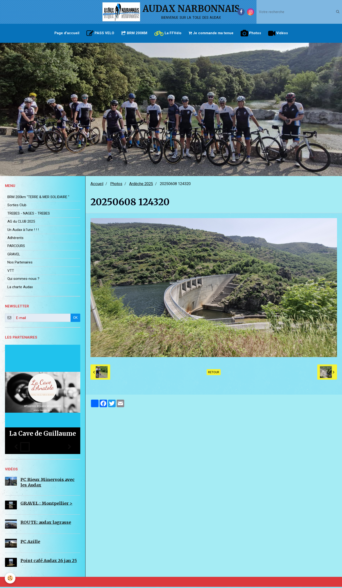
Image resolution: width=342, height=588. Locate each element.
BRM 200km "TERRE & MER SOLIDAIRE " (38, 198)
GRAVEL (13, 255)
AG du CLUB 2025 (21, 222)
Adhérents (15, 239)
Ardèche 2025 (141, 185)
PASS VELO (100, 33)
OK (75, 319)
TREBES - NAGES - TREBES (28, 214)
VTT (10, 272)
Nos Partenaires (20, 263)
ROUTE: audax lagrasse (45, 523)
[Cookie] (10, 578)
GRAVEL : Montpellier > (46, 504)
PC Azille (30, 542)
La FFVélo (167, 33)
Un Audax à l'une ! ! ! (23, 231)
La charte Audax (20, 288)
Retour (213, 373)
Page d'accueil (66, 33)
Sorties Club (16, 206)
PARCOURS (16, 247)
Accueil (96, 185)
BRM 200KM (134, 33)
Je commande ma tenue (211, 33)
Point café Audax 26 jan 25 (48, 561)
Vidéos (278, 33)
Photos (251, 33)
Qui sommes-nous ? (23, 280)
